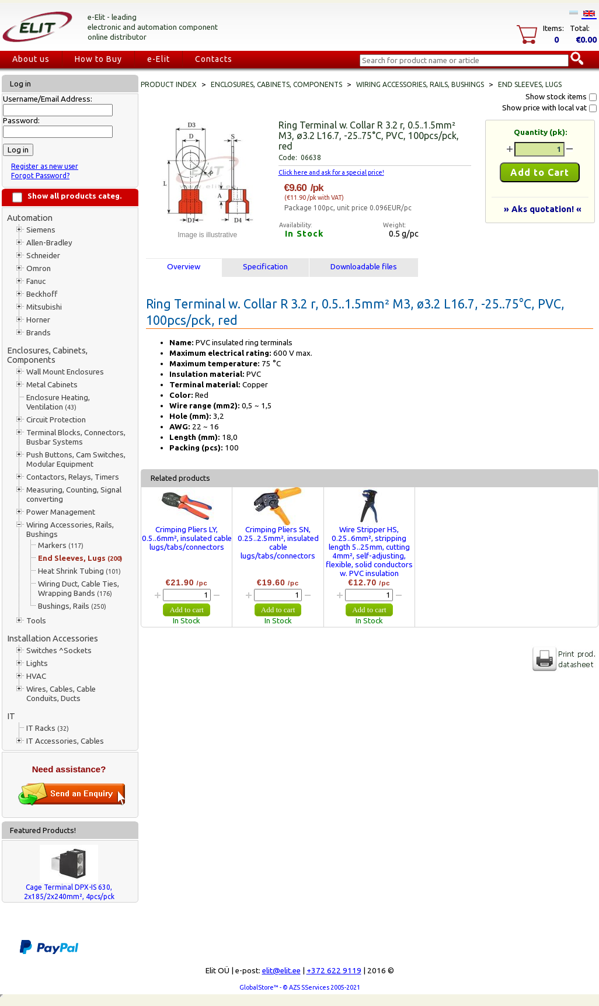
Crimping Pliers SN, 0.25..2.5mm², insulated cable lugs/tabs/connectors (278, 542)
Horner (38, 319)
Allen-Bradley (49, 242)
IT (11, 716)
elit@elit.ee (281, 970)
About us (31, 59)
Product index (169, 84)
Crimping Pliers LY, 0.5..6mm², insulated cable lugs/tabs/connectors (187, 538)
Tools (36, 620)
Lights (37, 663)
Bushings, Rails (72, 606)
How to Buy (98, 59)
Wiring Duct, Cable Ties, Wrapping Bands (78, 589)
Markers (60, 545)
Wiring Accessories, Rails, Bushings (70, 530)
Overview (183, 266)
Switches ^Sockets (59, 650)
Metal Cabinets (52, 384)
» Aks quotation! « (542, 209)
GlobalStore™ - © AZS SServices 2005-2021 (299, 987)
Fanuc (36, 281)
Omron (38, 268)
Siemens (40, 230)
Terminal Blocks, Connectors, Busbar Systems (76, 437)
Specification (265, 266)
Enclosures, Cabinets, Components (47, 355)
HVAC (36, 676)
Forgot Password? (40, 175)
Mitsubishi (44, 307)
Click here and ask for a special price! (331, 172)
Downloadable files (363, 266)
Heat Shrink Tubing (79, 571)
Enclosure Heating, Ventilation (58, 402)
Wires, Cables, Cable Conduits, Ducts (61, 694)
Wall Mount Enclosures (65, 371)
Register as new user (44, 166)
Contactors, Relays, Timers (72, 477)
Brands (38, 332)
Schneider (43, 255)
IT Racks (47, 728)
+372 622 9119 (334, 970)
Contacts (213, 59)
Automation (30, 218)
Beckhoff (41, 294)
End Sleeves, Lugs (80, 558)
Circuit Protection (56, 419)
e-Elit (158, 59)
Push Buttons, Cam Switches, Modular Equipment (76, 459)
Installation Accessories (52, 638)
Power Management (60, 512)
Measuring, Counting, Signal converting (73, 494)
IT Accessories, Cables (65, 741)
